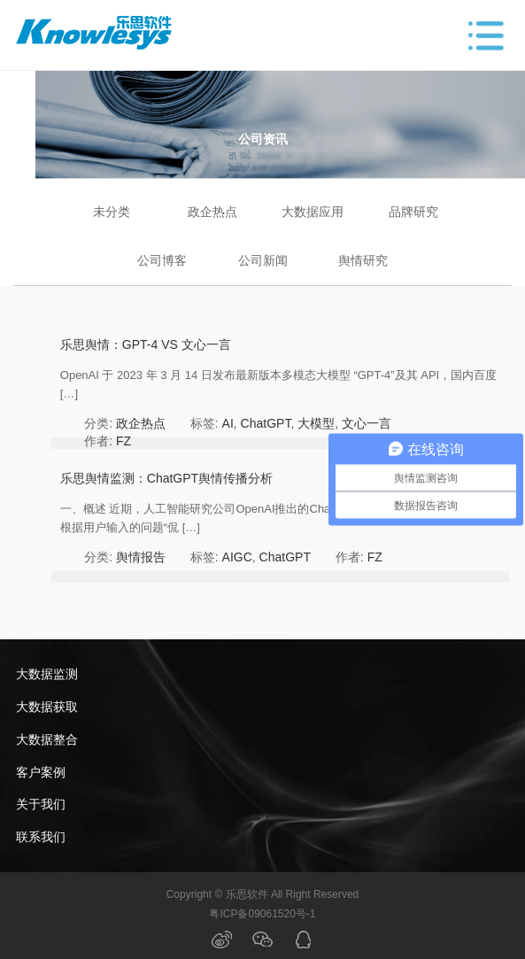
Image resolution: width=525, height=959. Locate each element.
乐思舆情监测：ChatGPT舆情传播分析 (166, 478)
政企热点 (212, 212)
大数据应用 (313, 212)
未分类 (111, 212)
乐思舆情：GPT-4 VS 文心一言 (145, 344)
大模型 (316, 423)
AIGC (237, 557)
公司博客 (162, 260)
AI (228, 423)
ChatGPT (266, 423)
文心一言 (366, 423)
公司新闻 (263, 260)
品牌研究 (413, 212)
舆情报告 (141, 557)
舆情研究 (363, 260)
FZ (123, 441)
